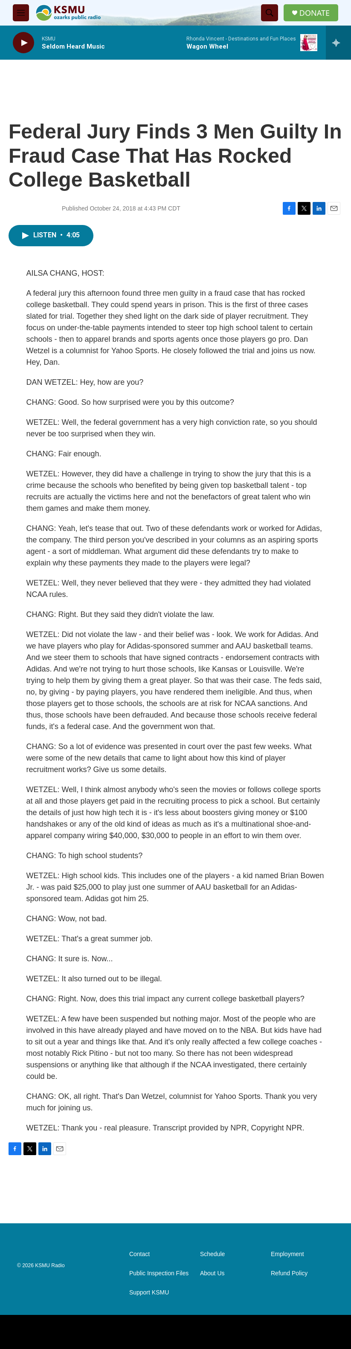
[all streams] (338, 43)
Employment (287, 1254)
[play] (23, 43)
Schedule (212, 1254)
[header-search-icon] (269, 12)
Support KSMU (149, 1292)
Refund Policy (289, 1273)
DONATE (314, 13)
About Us (212, 1273)
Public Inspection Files (159, 1273)
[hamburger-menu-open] (21, 12)
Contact (139, 1254)
